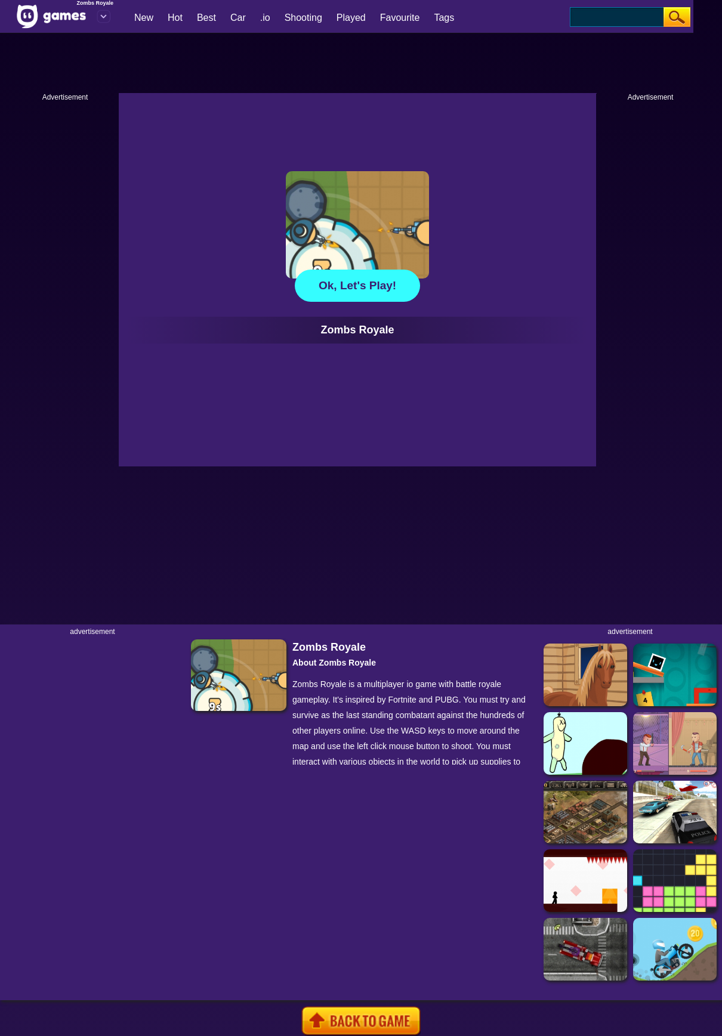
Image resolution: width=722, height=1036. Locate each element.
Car (238, 18)
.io (265, 18)
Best (206, 18)
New (143, 18)
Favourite (400, 18)
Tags (444, 18)
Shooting (303, 18)
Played (351, 18)
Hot (175, 18)
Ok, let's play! (357, 285)
